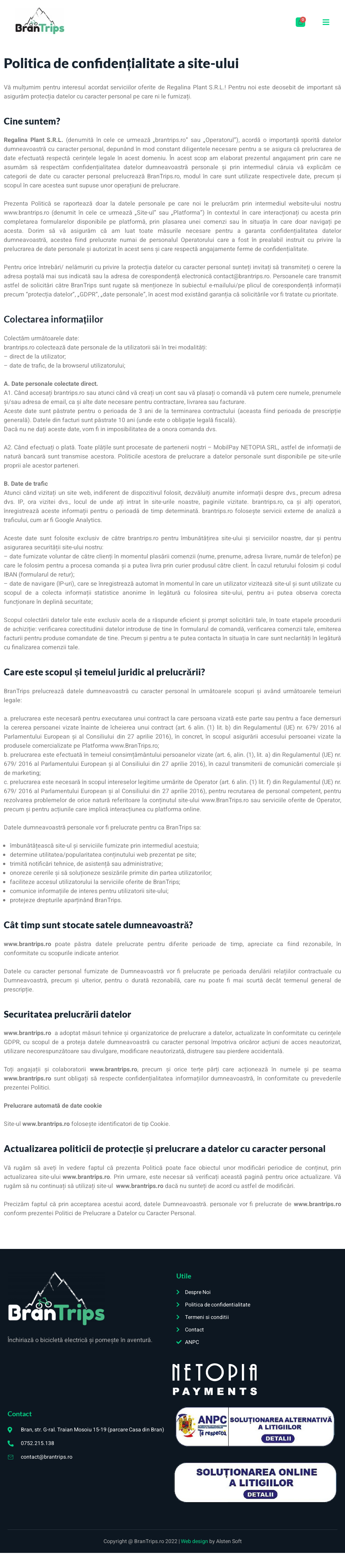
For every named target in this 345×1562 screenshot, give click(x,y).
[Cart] (301, 22)
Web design (195, 1541)
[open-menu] (326, 22)
